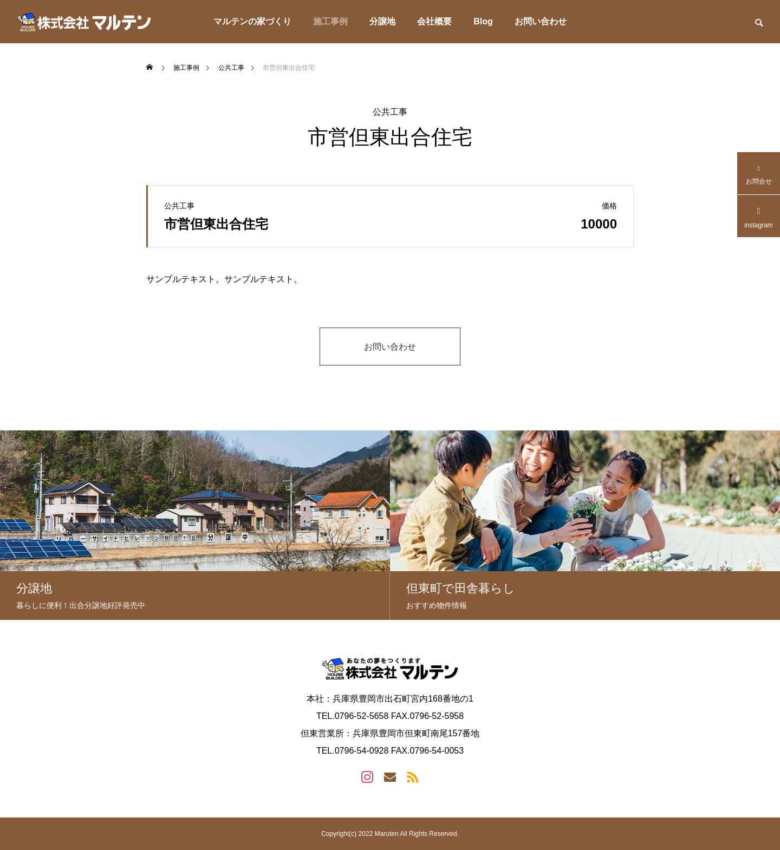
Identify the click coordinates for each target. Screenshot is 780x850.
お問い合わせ (541, 21)
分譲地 (382, 21)
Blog (483, 21)
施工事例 (330, 21)
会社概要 (434, 21)
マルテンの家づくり (252, 21)
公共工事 (390, 112)
